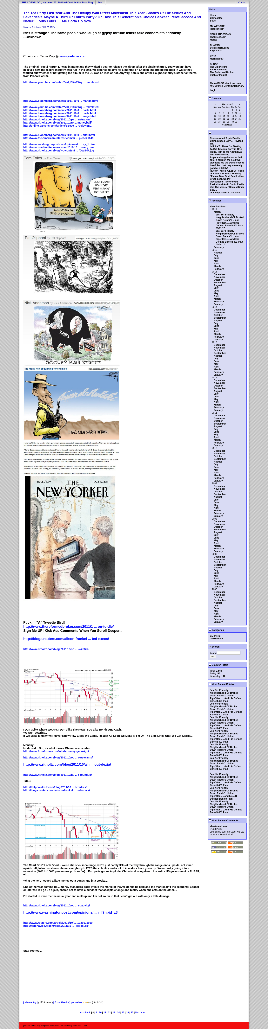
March (217, 212)
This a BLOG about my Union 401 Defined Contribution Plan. (227, 84)
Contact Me (216, 18)
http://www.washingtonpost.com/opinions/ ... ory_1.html (59, 144)
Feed (100, 2)
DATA (213, 56)
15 (123, 1012)
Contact (242, 2)
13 (114, 1012)
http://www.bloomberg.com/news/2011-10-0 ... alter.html (59, 135)
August (218, 252)
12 (109, 1012)
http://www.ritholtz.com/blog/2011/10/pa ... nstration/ (56, 119)
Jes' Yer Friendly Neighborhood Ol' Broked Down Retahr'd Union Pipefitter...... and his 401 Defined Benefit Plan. (224, 793)
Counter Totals (218, 665)
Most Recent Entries (221, 684)
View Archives (218, 206)
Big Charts (216, 50)
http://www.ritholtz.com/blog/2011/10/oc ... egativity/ (56, 905)
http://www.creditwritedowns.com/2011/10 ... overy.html (58, 147)
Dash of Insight (218, 75)
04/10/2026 (227, 125)
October (218, 279)
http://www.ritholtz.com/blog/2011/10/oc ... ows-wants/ (58, 757)
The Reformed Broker (222, 72)
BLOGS (214, 64)
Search (214, 646)
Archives (215, 200)
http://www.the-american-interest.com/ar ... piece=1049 (58, 138)
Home (213, 15)
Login (213, 90)
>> (143, 1012)
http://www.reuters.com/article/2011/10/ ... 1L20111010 (58, 922)
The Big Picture (218, 67)
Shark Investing (218, 69)
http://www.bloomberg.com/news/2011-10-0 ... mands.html (60, 100)
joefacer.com (217, 29)
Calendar (215, 98)
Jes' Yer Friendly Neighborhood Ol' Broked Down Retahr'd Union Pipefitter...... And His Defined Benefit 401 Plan (230, 220)
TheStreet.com (218, 37)
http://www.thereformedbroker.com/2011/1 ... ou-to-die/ (68, 627)
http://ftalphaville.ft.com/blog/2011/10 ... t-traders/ (55, 787)
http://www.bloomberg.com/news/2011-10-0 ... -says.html (59, 116)
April (216, 263)
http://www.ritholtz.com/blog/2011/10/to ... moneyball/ (57, 122)
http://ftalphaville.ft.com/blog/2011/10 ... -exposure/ (56, 925)
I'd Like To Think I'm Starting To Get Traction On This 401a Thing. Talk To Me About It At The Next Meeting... (226, 150)
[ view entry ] (30, 1002)
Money (213, 39)
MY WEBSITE (217, 26)
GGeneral (215, 636)
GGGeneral (217, 638)
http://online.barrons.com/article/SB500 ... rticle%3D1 (57, 125)
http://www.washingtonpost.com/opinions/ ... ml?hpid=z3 (70, 912)
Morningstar (216, 58)
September (220, 282)
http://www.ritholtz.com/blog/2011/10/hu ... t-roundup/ (57, 774)
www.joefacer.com (72, 56)
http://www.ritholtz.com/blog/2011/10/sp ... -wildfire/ (56, 649)
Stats (213, 20)
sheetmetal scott (219, 826)
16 (127, 1012)
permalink (76, 1002)
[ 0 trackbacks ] (61, 1002)
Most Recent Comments (223, 820)
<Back (87, 1012)
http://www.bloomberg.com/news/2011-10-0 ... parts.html (59, 110)
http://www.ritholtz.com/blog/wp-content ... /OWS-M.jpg (58, 150)
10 (100, 1012)
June (216, 258)
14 (118, 1012)
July (216, 255)
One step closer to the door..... (226, 192)
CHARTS (215, 45)
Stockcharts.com (219, 48)
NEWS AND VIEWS (220, 34)
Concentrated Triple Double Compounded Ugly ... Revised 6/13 (226, 141)
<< (82, 1012)
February (219, 247)
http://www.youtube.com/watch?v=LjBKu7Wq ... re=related (61, 82)
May (216, 260)
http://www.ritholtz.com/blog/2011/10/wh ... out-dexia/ (67, 764)
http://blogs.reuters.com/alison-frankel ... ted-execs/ (66, 639)
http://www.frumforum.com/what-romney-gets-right (56, 751)
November (219, 277)
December (219, 274)
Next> (138, 1012)
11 (105, 1012)
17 (132, 1012)
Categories (216, 630)
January (218, 304)
